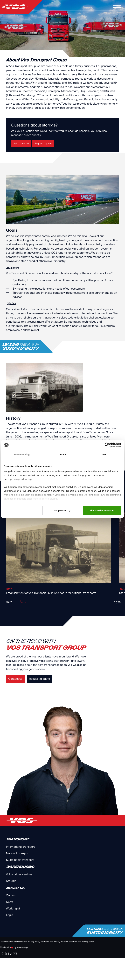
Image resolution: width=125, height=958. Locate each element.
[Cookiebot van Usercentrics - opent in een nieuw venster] (107, 445)
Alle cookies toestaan (101, 510)
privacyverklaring (21, 479)
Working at (13, 908)
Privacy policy (34, 941)
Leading (20, 347)
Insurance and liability (50, 941)
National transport (17, 853)
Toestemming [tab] (22, 454)
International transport (20, 846)
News (9, 902)
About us (15, 888)
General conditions (8, 941)
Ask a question (21, 143)
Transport (17, 839)
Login (9, 915)
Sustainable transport (20, 859)
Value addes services (19, 874)
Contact (11, 895)
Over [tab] (103, 454)
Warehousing (20, 867)
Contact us (15, 678)
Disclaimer (22, 941)
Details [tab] (62, 454)
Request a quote (43, 143)
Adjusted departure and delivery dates (77, 941)
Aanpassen (62, 510)
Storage (11, 880)
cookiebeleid (41, 498)
